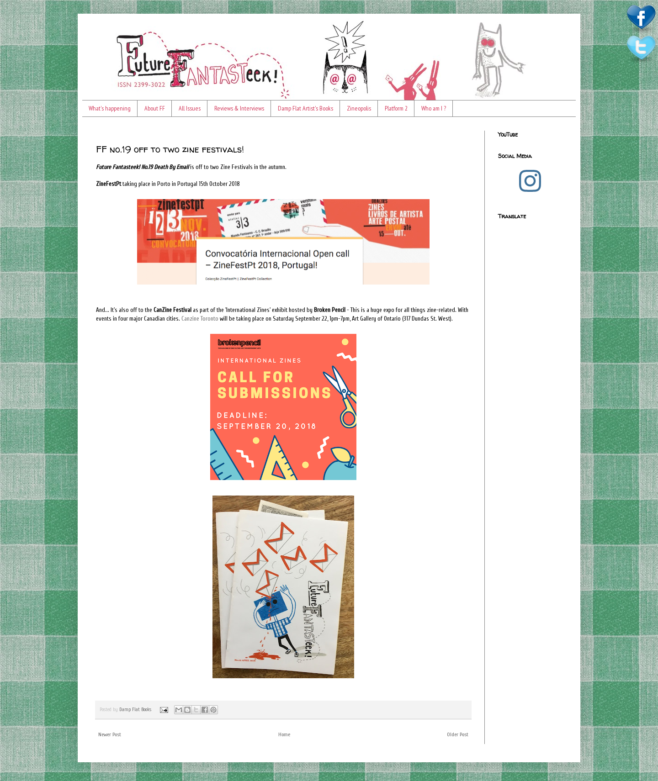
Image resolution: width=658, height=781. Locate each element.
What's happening (110, 108)
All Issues (190, 108)
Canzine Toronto (199, 318)
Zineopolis (359, 108)
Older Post (457, 734)
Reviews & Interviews (239, 108)
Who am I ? (433, 108)
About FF (154, 108)
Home (284, 734)
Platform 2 (396, 108)
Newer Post (109, 734)
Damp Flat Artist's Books (305, 108)
